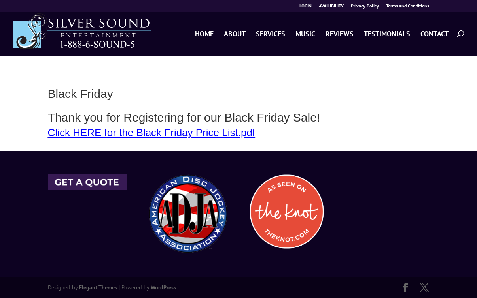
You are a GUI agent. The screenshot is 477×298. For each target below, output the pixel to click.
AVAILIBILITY (331, 6)
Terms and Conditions (407, 6)
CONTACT (434, 34)
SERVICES (270, 34)
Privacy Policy (365, 6)
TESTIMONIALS (387, 34)
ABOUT (235, 34)
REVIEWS (340, 34)
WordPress (163, 287)
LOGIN (305, 6)
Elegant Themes (98, 287)
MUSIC (305, 34)
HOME (204, 34)
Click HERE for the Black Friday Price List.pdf (152, 133)
